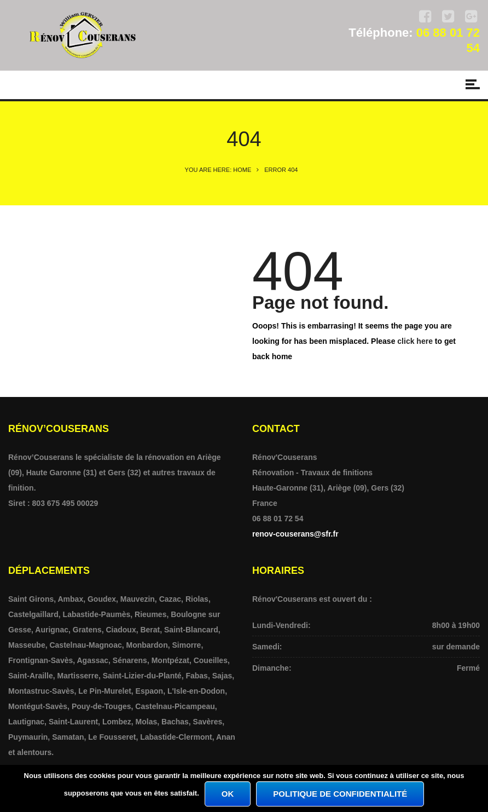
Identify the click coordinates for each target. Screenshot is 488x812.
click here (415, 341)
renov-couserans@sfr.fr (295, 533)
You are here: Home (218, 169)
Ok (228, 793)
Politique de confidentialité (340, 793)
